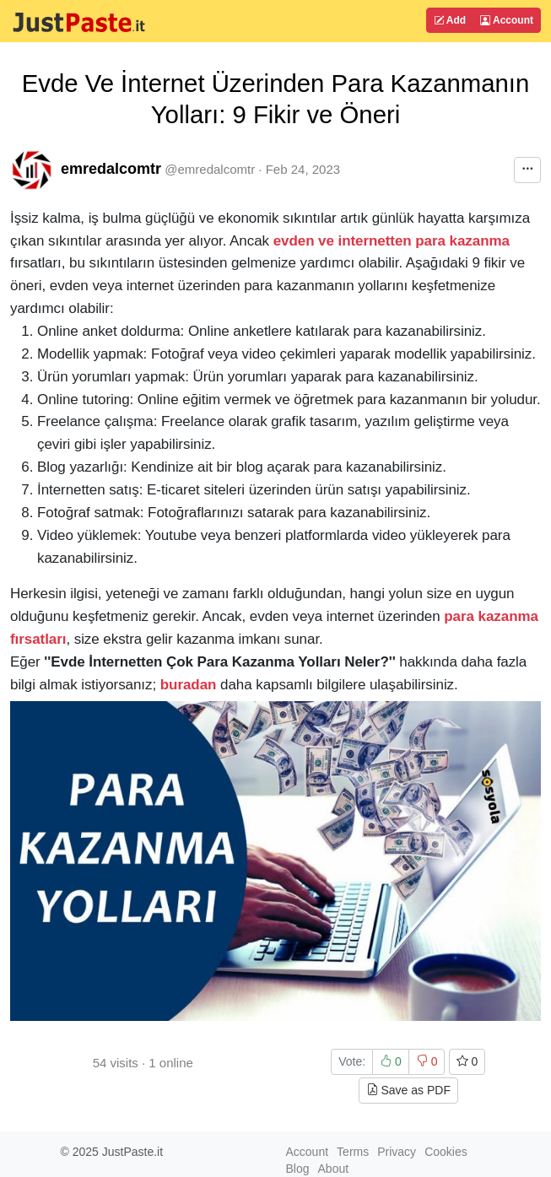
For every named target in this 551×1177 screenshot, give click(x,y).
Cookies (445, 1151)
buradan (188, 685)
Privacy (396, 1151)
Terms (353, 1151)
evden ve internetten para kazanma (391, 241)
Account (506, 20)
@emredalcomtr (210, 169)
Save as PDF (408, 1090)
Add (450, 20)
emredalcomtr (111, 168)
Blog (298, 1168)
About (333, 1168)
